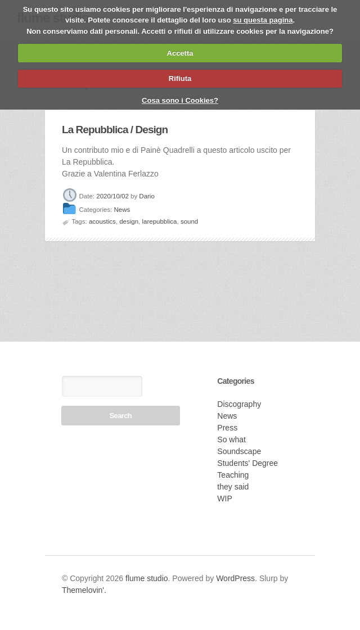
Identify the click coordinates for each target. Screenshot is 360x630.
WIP (224, 498)
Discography (239, 404)
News (122, 210)
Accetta (180, 53)
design (128, 221)
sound (189, 221)
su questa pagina (262, 20)
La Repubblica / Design (115, 129)
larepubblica (159, 221)
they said (233, 486)
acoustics (102, 221)
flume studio (146, 578)
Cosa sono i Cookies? (180, 100)
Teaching (233, 474)
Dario (146, 196)
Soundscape (239, 451)
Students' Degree (247, 463)
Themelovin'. (84, 590)
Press (227, 427)
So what (231, 439)
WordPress (235, 578)
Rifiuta (180, 78)
